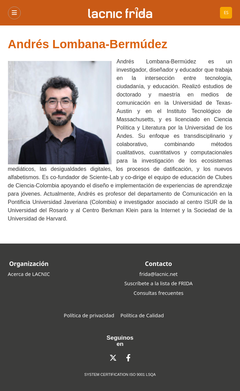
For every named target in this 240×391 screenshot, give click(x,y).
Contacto (158, 263)
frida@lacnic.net (159, 273)
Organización (28, 263)
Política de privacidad (89, 315)
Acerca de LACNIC (29, 273)
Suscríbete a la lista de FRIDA (158, 283)
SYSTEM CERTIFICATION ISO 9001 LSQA (120, 374)
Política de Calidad (142, 315)
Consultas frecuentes (158, 292)
